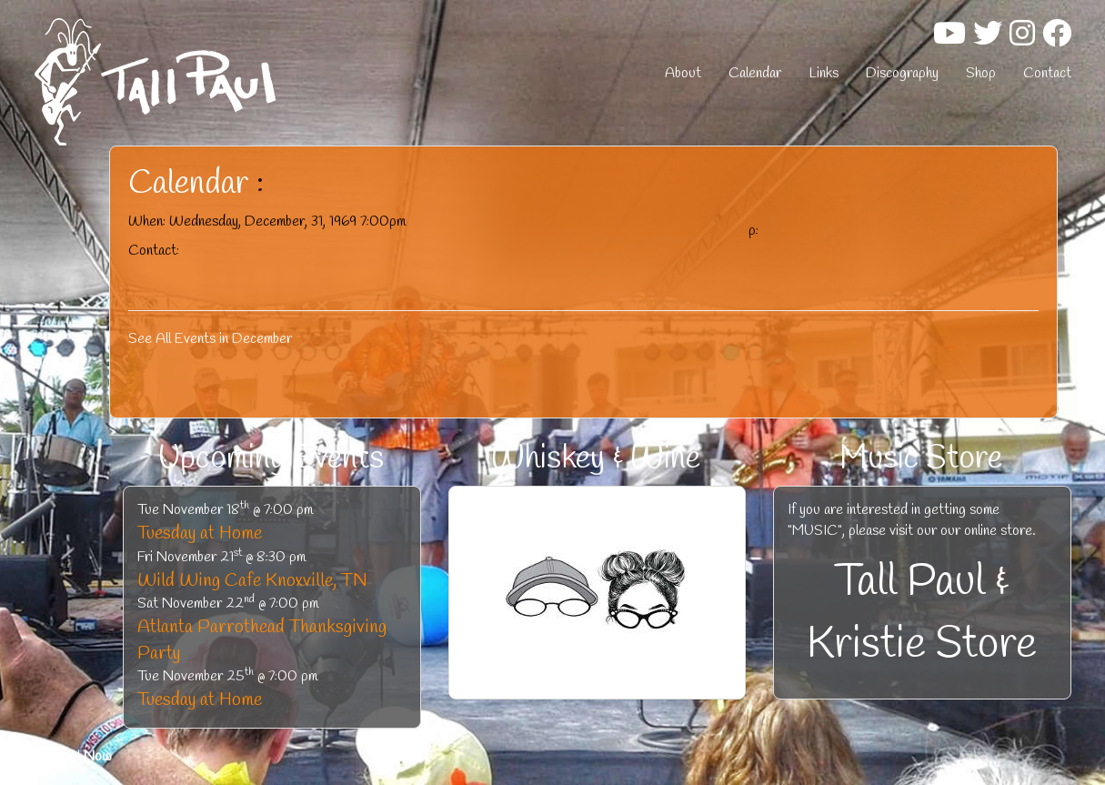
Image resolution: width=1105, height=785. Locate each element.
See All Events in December (210, 338)
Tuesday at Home (199, 533)
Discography (902, 73)
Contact (1047, 73)
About (683, 73)
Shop (981, 73)
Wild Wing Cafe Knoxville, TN (252, 581)
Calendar (754, 73)
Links (824, 73)
